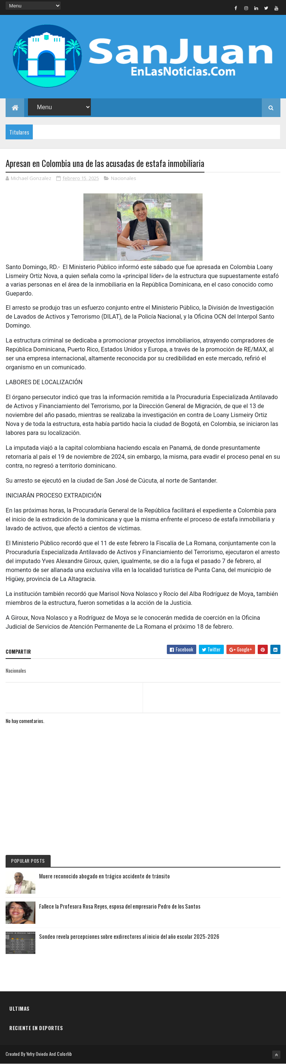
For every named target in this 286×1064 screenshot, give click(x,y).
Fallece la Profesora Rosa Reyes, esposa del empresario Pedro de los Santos (119, 906)
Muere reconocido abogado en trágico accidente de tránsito (104, 876)
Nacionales (123, 178)
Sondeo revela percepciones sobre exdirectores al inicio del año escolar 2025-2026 (129, 936)
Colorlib (64, 1054)
